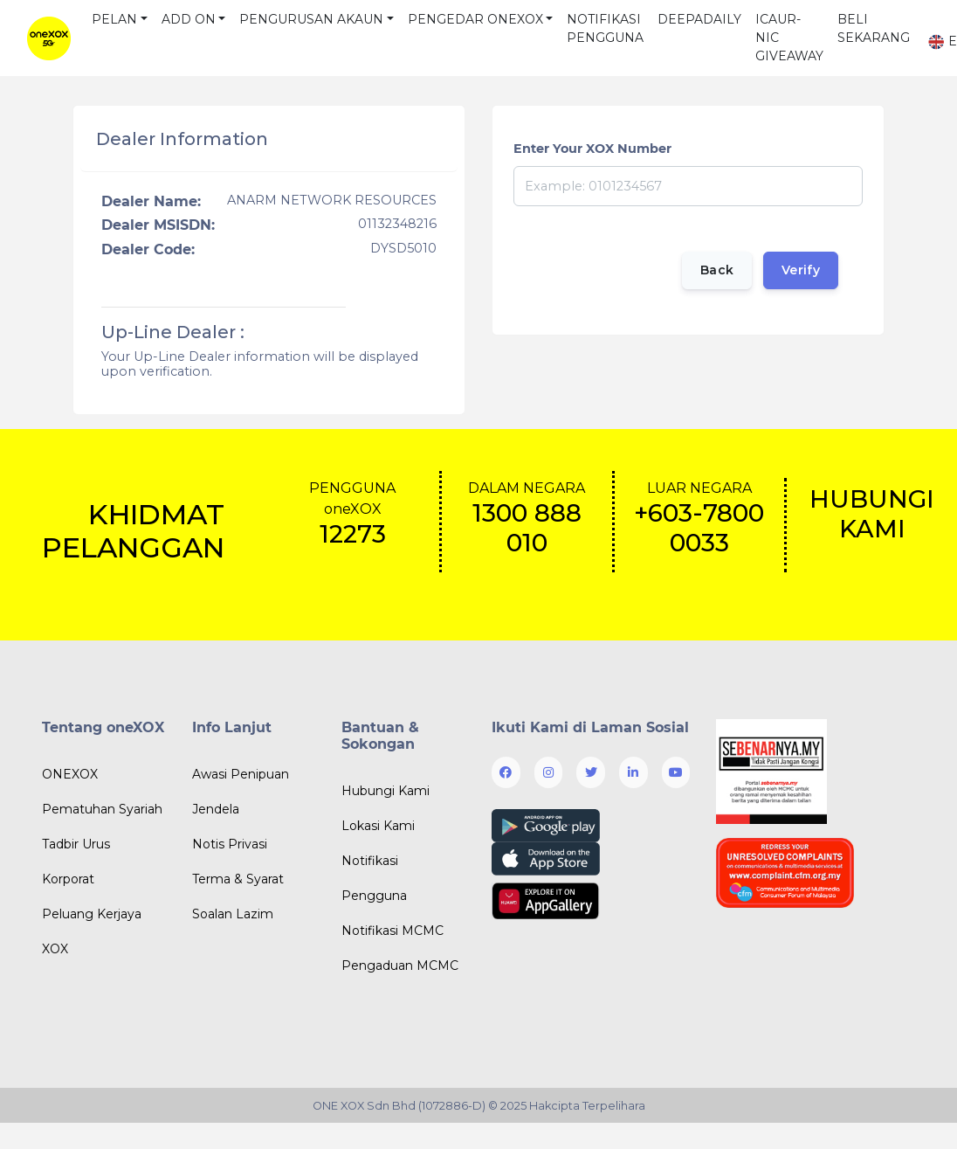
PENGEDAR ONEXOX (475, 19)
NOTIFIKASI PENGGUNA (605, 28)
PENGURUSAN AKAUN (311, 19)
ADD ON (189, 19)
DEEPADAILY (699, 19)
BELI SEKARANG (873, 28)
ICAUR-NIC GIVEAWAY (789, 37)
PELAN (114, 19)
